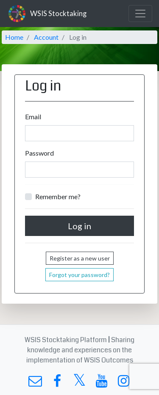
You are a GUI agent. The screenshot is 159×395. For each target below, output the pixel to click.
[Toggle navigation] (140, 13)
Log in (79, 226)
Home (14, 37)
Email (33, 116)
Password (39, 153)
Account (46, 37)
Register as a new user (80, 258)
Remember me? (58, 196)
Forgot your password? (79, 274)
